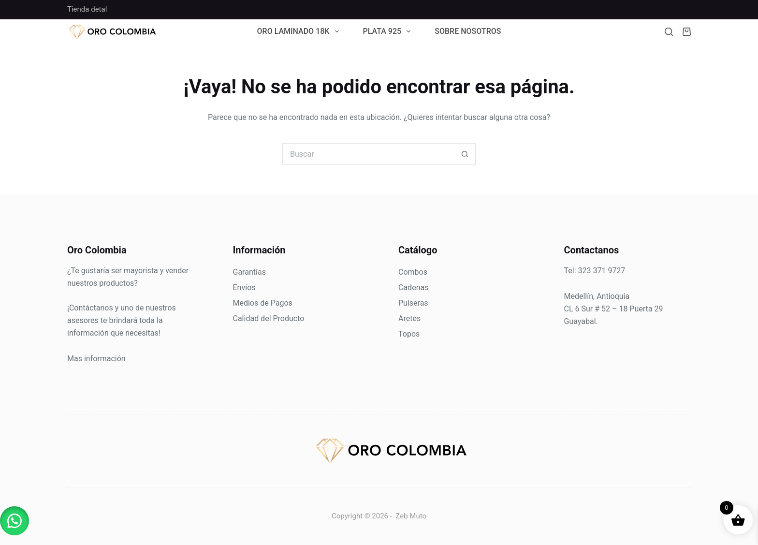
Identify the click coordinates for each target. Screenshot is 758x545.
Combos (412, 272)
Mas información (96, 358)
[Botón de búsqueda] (465, 154)
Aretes (409, 318)
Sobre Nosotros (468, 31)
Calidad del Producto (269, 318)
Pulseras (413, 303)
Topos (409, 334)
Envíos (244, 287)
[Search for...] (368, 154)
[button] (14, 520)
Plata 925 (389, 31)
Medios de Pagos (262, 303)
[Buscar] (669, 32)
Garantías (249, 272)
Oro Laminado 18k (300, 31)
